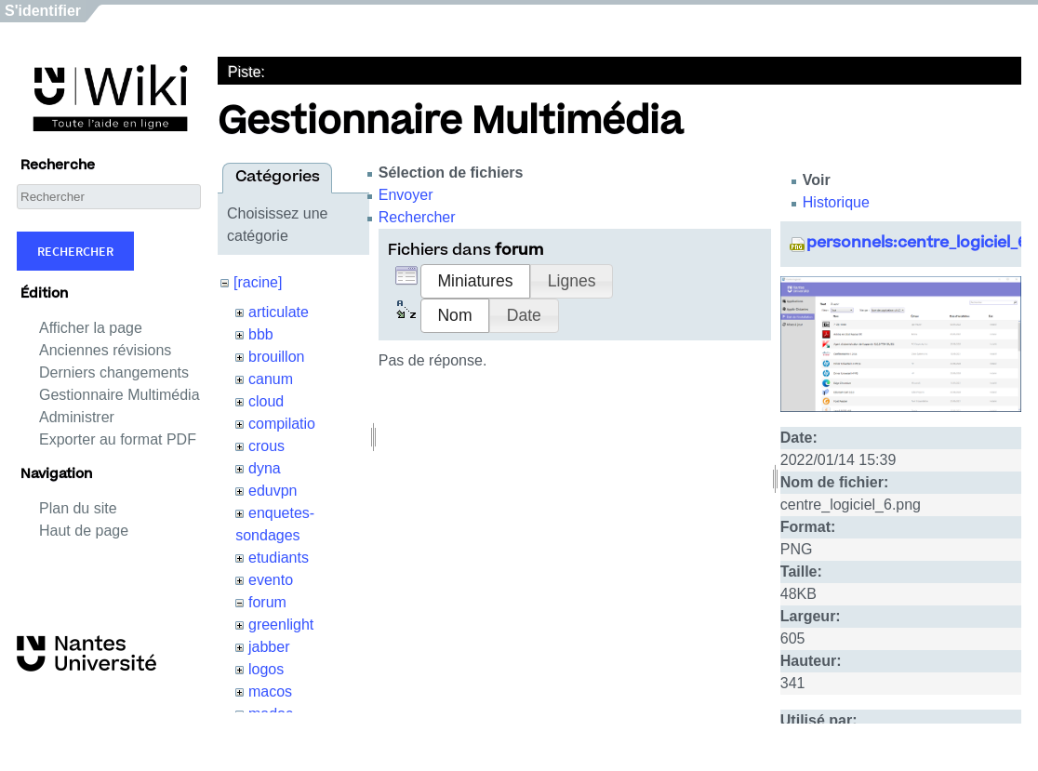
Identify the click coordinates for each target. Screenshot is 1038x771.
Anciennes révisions (105, 350)
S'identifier (43, 11)
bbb (260, 334)
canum (270, 379)
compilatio (281, 424)
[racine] (257, 282)
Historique (836, 202)
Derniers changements (114, 372)
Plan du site (78, 508)
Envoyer (406, 195)
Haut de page (83, 530)
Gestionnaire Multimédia (119, 395)
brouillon (276, 357)
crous (266, 446)
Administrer (76, 417)
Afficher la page (90, 328)
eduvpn (273, 490)
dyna (264, 468)
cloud (266, 401)
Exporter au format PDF (117, 439)
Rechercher (75, 251)
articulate (278, 312)
